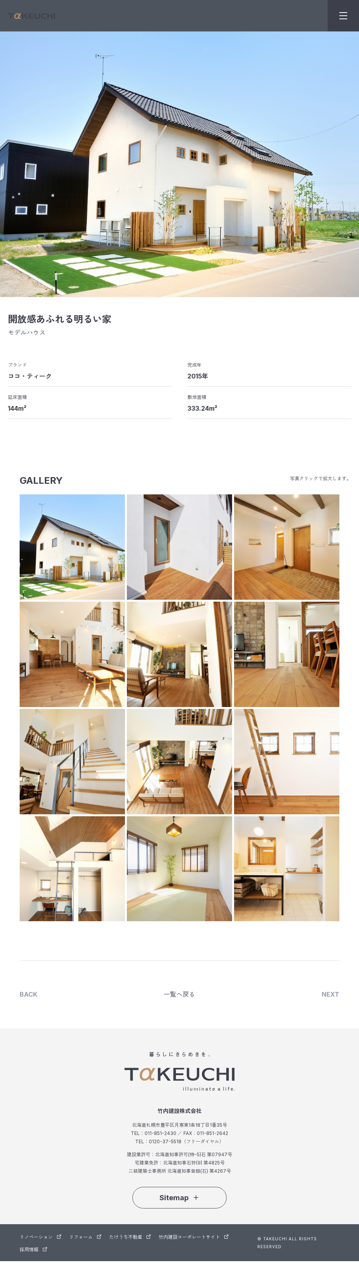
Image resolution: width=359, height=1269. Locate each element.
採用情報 (33, 1249)
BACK (28, 995)
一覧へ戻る (179, 995)
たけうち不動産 (130, 1237)
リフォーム (85, 1237)
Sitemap (179, 1198)
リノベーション (40, 1237)
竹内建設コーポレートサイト (194, 1237)
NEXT (330, 995)
